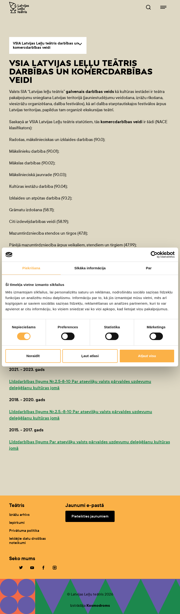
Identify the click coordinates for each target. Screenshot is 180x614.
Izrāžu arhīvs (19, 514)
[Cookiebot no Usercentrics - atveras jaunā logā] (154, 254)
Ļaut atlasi (90, 356)
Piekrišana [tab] (31, 268)
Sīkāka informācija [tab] (90, 268)
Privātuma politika (24, 530)
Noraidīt (33, 356)
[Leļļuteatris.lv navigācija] (163, 7)
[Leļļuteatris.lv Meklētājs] (148, 7)
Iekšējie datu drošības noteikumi (27, 540)
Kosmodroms (98, 605)
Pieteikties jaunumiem (90, 516)
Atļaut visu (147, 356)
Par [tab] (149, 268)
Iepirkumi (17, 522)
